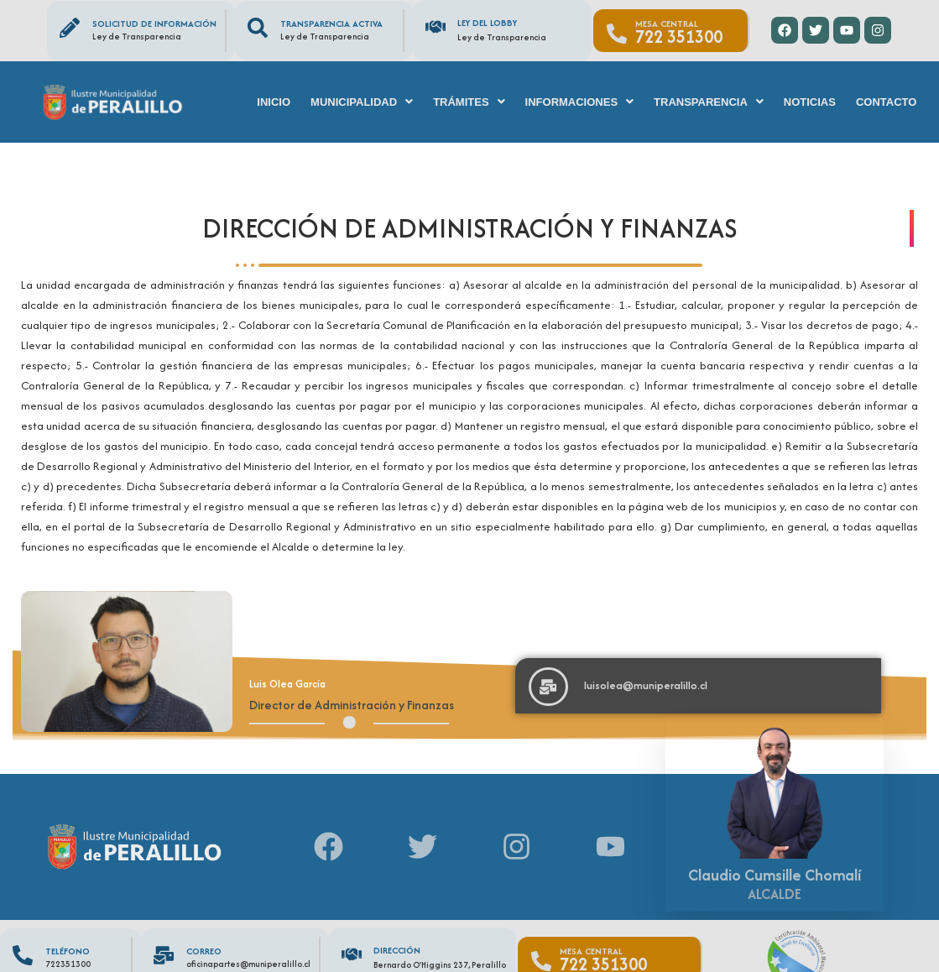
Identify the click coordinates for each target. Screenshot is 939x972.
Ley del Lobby (487, 22)
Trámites (468, 102)
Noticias (810, 102)
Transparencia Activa (331, 23)
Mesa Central (666, 23)
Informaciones (579, 102)
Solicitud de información (154, 23)
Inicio (273, 102)
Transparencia (709, 102)
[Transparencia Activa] (258, 28)
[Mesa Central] (617, 34)
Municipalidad (361, 102)
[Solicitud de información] (70, 28)
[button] (361, 102)
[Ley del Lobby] (435, 27)
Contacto (886, 102)
